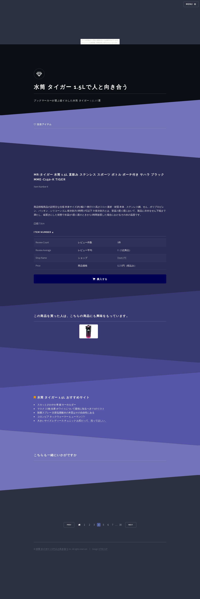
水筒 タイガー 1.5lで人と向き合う (52, 549)
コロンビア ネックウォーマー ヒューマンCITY (61, 416)
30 (120, 524)
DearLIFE (121, 257)
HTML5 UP (103, 549)
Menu (189, 4)
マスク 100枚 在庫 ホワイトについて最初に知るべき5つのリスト (70, 408)
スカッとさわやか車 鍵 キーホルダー (56, 404)
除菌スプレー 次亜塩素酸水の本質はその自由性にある (65, 412)
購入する (102, 279)
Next (130, 525)
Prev (69, 525)
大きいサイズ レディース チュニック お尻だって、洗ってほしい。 (72, 420)
